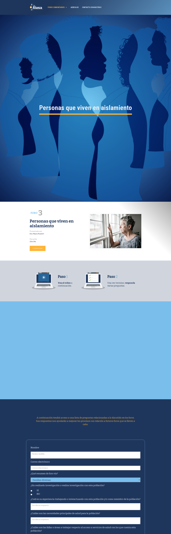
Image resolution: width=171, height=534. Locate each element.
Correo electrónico (40, 462)
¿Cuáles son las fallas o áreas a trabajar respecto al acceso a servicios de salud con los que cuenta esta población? (83, 529)
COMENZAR (38, 248)
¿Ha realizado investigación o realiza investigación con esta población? (67, 485)
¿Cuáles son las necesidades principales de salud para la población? (65, 513)
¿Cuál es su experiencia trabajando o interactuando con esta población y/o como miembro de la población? (85, 499)
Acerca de (75, 7)
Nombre (35, 447)
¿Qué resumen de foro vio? (44, 473)
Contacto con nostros (91, 7)
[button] (57, 7)
